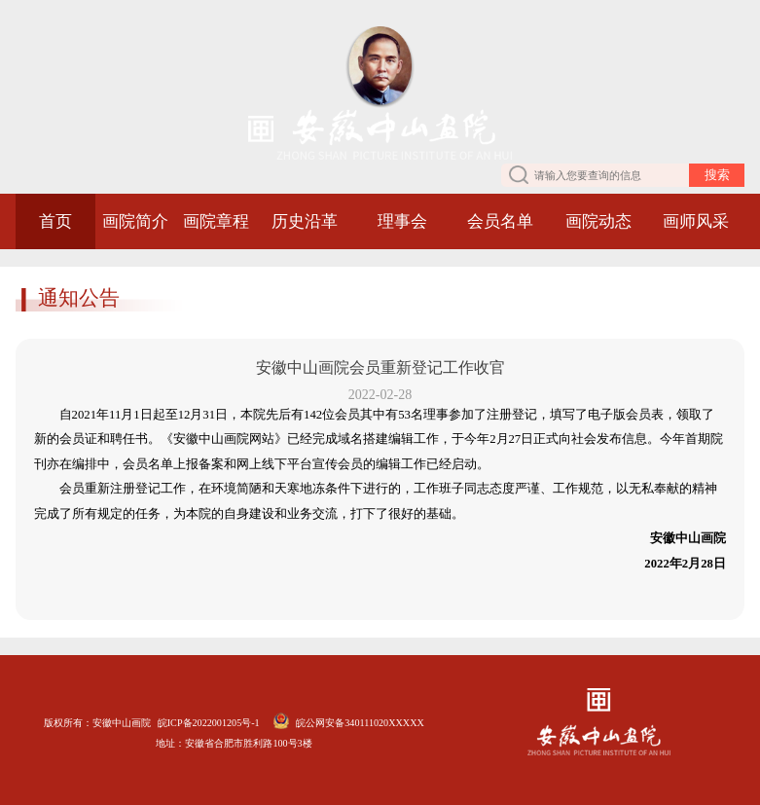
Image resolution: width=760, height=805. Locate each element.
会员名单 (500, 221)
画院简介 (135, 221)
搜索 (717, 174)
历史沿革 (304, 221)
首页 (55, 221)
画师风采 (696, 221)
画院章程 (216, 221)
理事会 (402, 221)
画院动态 (598, 221)
